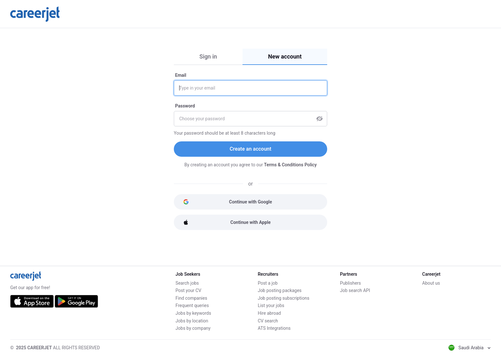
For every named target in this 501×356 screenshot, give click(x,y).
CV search (268, 320)
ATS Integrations (274, 328)
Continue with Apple (227, 222)
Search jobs (187, 283)
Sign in (208, 56)
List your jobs (271, 305)
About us (431, 283)
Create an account (250, 149)
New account (285, 56)
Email (180, 75)
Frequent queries (192, 305)
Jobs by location (191, 320)
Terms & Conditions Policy (290, 164)
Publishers (350, 283)
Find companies (191, 298)
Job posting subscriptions (283, 298)
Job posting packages (280, 290)
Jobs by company (193, 328)
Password (185, 105)
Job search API (355, 290)
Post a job (268, 283)
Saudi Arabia (469, 347)
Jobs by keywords (193, 313)
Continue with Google (227, 201)
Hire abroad (269, 313)
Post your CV (188, 290)
